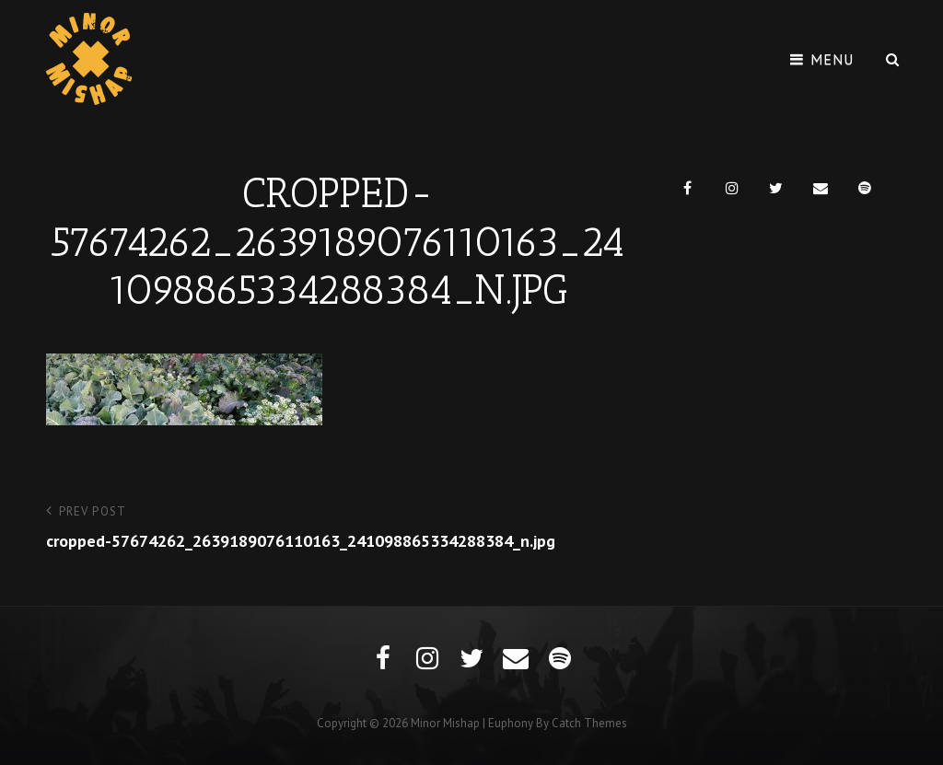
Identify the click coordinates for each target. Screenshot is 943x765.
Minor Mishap (445, 723)
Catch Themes (589, 723)
